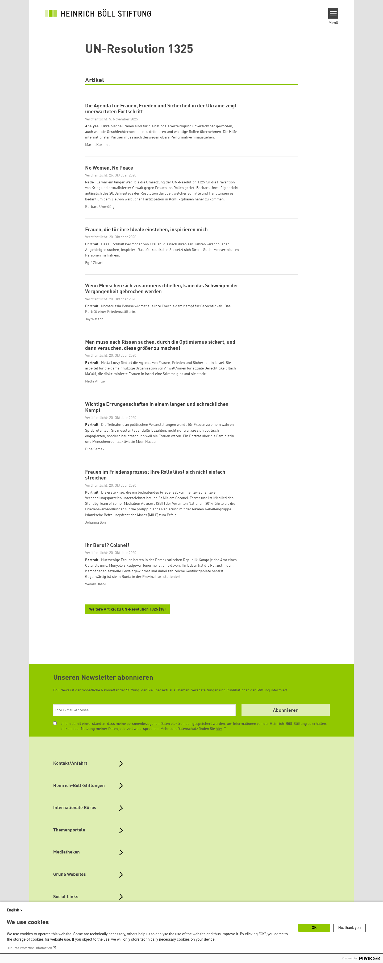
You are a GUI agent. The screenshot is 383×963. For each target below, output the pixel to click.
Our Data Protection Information (29, 948)
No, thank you (349, 928)
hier (219, 729)
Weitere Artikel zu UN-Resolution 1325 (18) (127, 610)
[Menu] (333, 13)
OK (314, 928)
